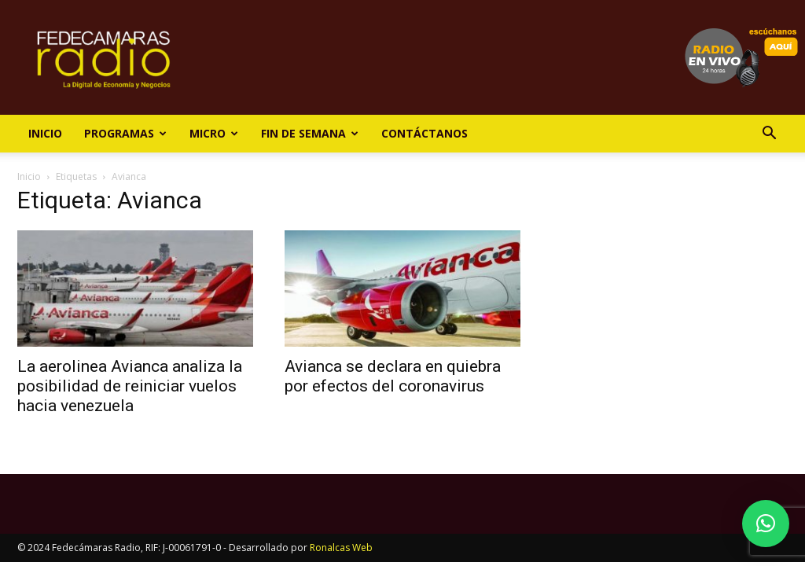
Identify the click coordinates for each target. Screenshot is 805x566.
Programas (125, 133)
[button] (769, 134)
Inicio (45, 133)
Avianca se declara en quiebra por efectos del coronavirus (393, 376)
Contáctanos (424, 133)
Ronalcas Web (341, 547)
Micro (213, 133)
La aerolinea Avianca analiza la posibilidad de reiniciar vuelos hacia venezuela (129, 386)
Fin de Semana (309, 133)
